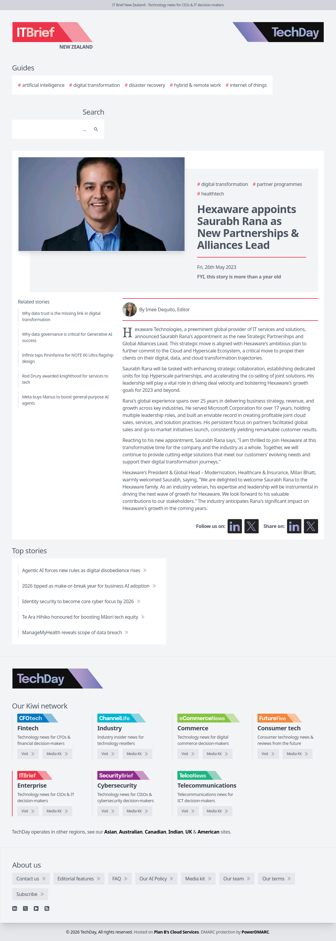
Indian (175, 831)
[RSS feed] (47, 908)
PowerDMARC (255, 932)
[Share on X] (311, 526)
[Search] (52, 129)
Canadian (155, 831)
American (208, 831)
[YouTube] (36, 908)
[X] (25, 908)
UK (188, 831)
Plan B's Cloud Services (176, 932)
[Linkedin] (14, 908)
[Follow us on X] (251, 526)
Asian (110, 831)
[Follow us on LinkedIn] (235, 526)
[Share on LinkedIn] (294, 526)
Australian (130, 831)
